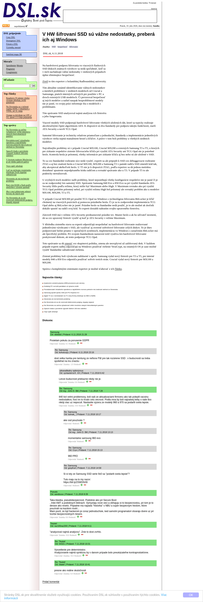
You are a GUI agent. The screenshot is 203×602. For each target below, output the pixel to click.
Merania (20, 66)
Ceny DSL (10, 37)
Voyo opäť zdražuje (14, 166)
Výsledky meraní (13, 47)
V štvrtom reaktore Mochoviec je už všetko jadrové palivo (19, 160)
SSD (54, 47)
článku (118, 268)
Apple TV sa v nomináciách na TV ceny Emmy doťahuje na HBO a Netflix (70, 296)
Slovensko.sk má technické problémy (17, 180)
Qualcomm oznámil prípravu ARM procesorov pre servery (64, 283)
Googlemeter (11, 72)
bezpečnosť (62, 47)
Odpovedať (54, 344)
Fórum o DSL (12, 44)
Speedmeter (11, 65)
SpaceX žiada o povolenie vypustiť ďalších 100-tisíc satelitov (17, 153)
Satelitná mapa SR (14, 54)
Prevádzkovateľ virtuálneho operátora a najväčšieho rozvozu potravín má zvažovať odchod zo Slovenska (19, 143)
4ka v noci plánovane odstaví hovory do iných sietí (18, 192)
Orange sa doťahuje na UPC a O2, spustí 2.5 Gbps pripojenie (19, 116)
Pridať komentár (50, 581)
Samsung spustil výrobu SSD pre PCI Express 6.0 (61, 293)
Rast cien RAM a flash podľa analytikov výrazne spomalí (18, 186)
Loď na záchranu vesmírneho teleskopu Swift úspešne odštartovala (18, 172)
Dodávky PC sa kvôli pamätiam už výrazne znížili (61, 286)
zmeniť (68, 243)
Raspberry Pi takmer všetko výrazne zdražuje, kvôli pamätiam (18, 100)
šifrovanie (73, 47)
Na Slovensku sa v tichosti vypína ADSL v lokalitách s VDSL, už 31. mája (18, 108)
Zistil (45, 81)
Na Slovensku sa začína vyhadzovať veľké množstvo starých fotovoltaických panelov (18, 133)
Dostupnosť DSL (13, 41)
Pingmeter (10, 69)
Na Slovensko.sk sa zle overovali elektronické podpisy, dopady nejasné (19, 200)
